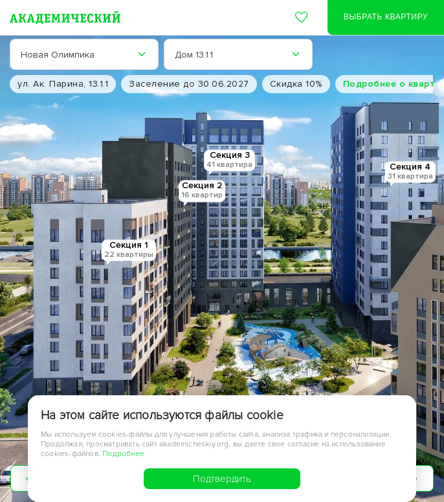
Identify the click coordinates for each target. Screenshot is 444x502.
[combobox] (84, 54)
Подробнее (123, 454)
